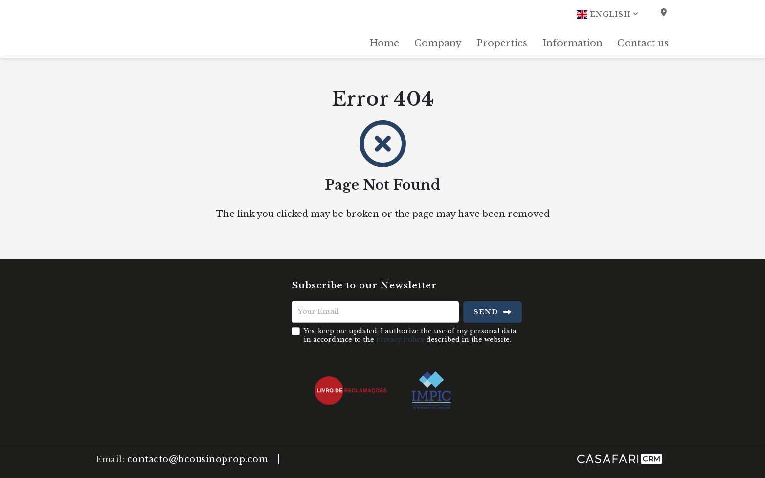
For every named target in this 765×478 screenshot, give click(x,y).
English (608, 14)
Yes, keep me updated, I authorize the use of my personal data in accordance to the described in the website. (410, 335)
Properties (501, 43)
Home (384, 43)
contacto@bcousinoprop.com (198, 459)
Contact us (643, 43)
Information (572, 43)
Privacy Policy (400, 339)
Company (438, 43)
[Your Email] (375, 312)
